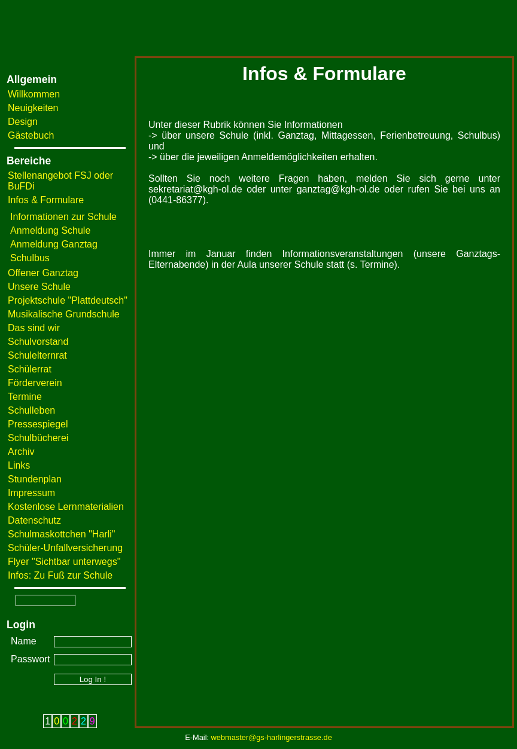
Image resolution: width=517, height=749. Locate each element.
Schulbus (30, 258)
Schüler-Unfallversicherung (65, 548)
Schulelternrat (37, 355)
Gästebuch (31, 135)
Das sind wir (34, 328)
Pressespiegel (38, 424)
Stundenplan (35, 479)
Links (19, 465)
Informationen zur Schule (63, 217)
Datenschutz (34, 520)
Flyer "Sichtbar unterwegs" (64, 562)
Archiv (21, 452)
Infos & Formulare (46, 200)
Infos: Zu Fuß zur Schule (60, 575)
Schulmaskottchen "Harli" (61, 534)
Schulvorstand (38, 342)
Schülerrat (29, 369)
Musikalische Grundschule (64, 314)
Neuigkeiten (33, 108)
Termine (25, 397)
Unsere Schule (39, 287)
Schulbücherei (38, 438)
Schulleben (31, 410)
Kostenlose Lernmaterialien (66, 507)
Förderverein (35, 383)
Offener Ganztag (43, 273)
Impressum (31, 493)
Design (23, 122)
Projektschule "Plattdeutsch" (67, 300)
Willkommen (34, 94)
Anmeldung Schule (50, 230)
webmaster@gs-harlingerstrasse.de (271, 737)
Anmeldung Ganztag (54, 244)
